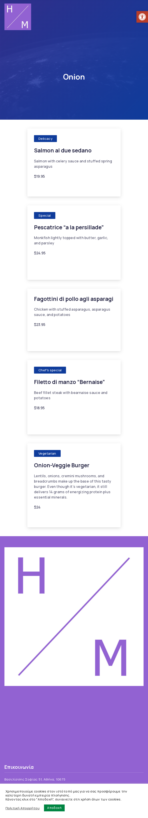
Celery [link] (41, 187)
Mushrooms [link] (62, 517)
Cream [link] (55, 418)
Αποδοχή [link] (54, 808)
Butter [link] (41, 263)
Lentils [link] (41, 517)
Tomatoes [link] (44, 341)
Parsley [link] (42, 270)
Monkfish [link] (74, 263)
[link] (142, 17)
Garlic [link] (57, 187)
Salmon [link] (88, 187)
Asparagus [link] (45, 335)
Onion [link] (72, 187)
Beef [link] (40, 418)
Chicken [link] (66, 335)
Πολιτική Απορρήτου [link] (23, 808)
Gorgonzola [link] (90, 418)
